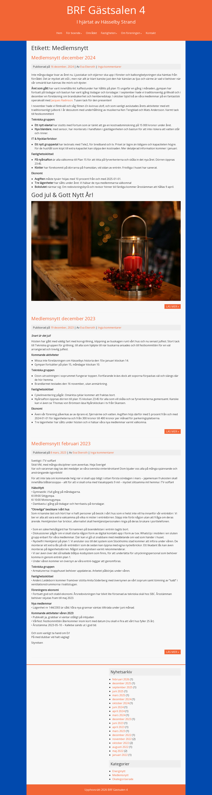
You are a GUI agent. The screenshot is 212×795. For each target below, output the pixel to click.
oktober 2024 (120, 703)
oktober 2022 (120, 743)
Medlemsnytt (120, 775)
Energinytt (118, 771)
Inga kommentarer (109, 66)
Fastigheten (108, 33)
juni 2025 (118, 691)
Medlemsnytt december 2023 (63, 318)
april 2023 (118, 727)
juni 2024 (118, 707)
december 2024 (121, 699)
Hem (59, 33)
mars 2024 (118, 715)
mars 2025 (118, 695)
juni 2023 (118, 723)
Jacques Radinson (62, 100)
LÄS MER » (173, 306)
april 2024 (118, 711)
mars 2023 (118, 731)
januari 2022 (120, 755)
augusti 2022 (120, 747)
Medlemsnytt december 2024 (63, 57)
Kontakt (151, 33)
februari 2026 (120, 679)
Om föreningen (130, 33)
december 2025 (121, 683)
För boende (73, 33)
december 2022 (121, 735)
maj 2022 (117, 751)
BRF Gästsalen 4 (106, 10)
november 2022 (122, 739)
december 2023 (121, 719)
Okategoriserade (122, 779)
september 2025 (122, 687)
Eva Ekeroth (87, 66)
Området (91, 33)
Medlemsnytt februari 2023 (61, 443)
